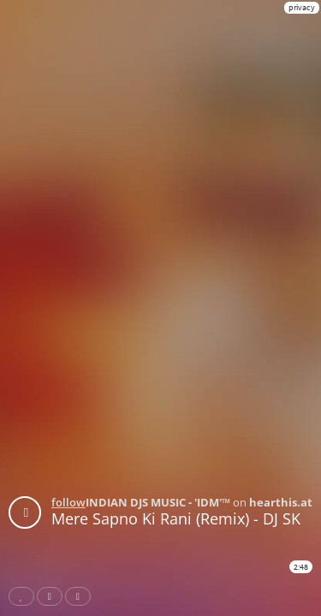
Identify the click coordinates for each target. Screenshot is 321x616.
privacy (301, 7)
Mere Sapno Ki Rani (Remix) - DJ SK (175, 518)
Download (81, 596)
